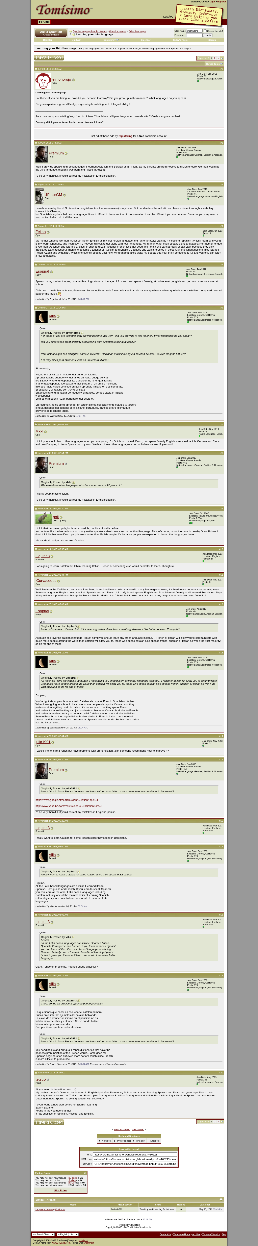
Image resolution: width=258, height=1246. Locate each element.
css (86, 1240)
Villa (52, 316)
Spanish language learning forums (90, 31)
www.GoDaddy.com (61, 1243)
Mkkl (39, 431)
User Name (180, 31)
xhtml (81, 1240)
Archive (196, 1234)
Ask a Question (51, 31)
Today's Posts (180, 40)
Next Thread (138, 1129)
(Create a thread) (51, 34)
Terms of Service (211, 1234)
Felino (40, 232)
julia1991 (43, 742)
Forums (44, 21)
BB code (73, 1178)
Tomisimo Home (181, 1234)
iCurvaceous (45, 580)
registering (125, 136)
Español (168, 17)
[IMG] (71, 1182)
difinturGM (53, 195)
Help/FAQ (76, 40)
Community (111, 40)
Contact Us (165, 1234)
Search (212, 40)
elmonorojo (61, 79)
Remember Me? (213, 31)
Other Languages (117, 31)
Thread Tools (213, 64)
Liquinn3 (42, 556)
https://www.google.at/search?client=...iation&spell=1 (66, 799)
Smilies (72, 1180)
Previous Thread (122, 1129)
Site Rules (60, 1190)
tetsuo (40, 1079)
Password (179, 35)
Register (221, 1)
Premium (56, 153)
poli (56, 517)
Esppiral (42, 271)
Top (224, 1234)
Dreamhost (88, 1243)
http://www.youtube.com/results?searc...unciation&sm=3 (68, 805)
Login (212, 1)
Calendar (145, 40)
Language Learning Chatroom (50, 1209)
